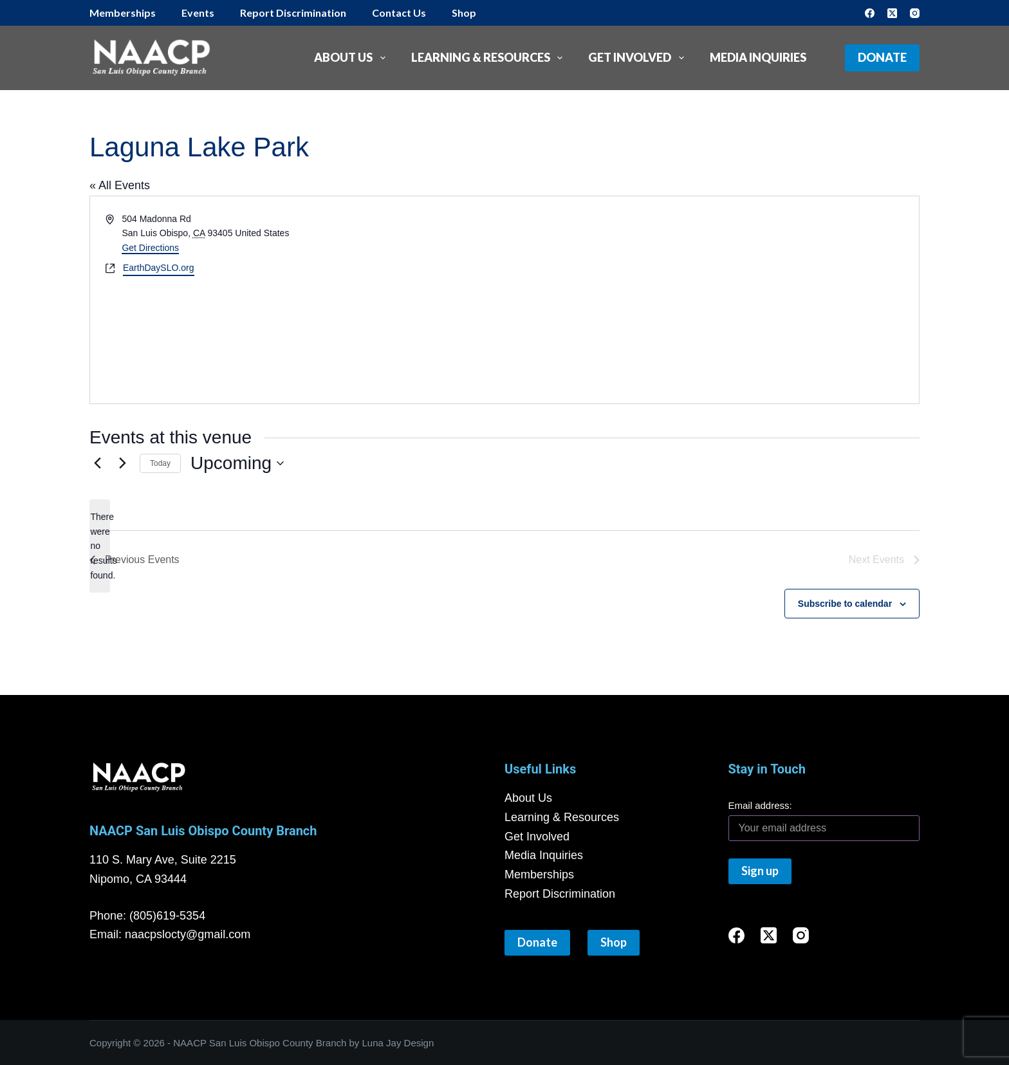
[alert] (99, 546)
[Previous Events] (97, 463)
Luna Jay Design (398, 1042)
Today (160, 463)
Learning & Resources (489, 58)
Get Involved (638, 58)
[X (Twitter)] (892, 13)
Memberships (122, 12)
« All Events (119, 185)
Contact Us (399, 12)
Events (197, 12)
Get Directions (150, 248)
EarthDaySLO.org (158, 268)
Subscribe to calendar (845, 603)
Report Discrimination (293, 12)
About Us (352, 58)
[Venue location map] (311, 340)
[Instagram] (915, 13)
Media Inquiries (758, 57)
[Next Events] (122, 463)
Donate (882, 57)
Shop (464, 12)
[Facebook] (870, 13)
